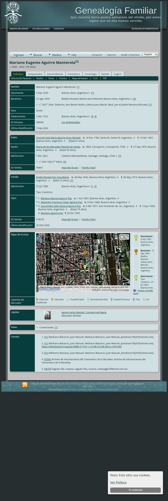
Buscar (38, 55)
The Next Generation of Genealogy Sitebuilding (84, 383)
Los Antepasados (71, 122)
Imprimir (111, 54)
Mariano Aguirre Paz (52, 213)
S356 (47, 359)
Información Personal (21, 78)
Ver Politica (118, 482)
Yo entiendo (135, 490)
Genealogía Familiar (116, 10)
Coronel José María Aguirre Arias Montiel (58, 137)
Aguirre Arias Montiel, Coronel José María (84, 312)
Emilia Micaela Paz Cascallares (52, 177)
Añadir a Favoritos (130, 54)
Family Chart (89, 167)
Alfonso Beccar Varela (74, 389)
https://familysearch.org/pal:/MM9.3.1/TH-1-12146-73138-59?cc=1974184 (81, 346)
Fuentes (63, 78)
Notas (51, 78)
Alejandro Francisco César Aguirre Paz (61, 202)
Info (73, 55)
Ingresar (19, 55)
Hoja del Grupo (70, 167)
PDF (105, 78)
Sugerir (118, 74)
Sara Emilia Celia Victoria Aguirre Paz (61, 206)
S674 (47, 368)
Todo (95, 78)
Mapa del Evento (80, 78)
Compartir (97, 54)
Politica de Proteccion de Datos (103, 389)
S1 (46, 352)
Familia (105, 74)
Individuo (18, 74)
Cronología (91, 74)
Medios (56, 55)
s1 (46, 337)
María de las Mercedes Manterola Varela (58, 146)
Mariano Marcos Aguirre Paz (56, 198)
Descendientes (55, 74)
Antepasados (35, 74)
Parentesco (74, 74)
